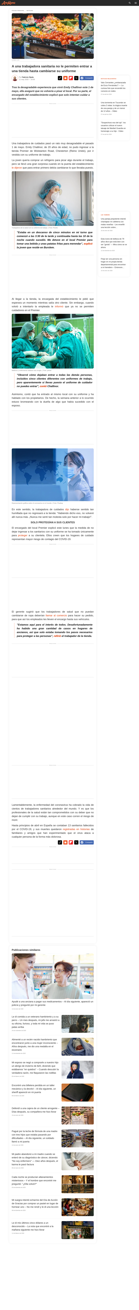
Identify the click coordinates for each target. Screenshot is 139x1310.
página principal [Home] (18, 10)
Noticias (30, 10)
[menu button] (135, 3)
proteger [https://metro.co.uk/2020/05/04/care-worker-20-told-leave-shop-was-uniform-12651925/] (22, 535)
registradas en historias (76, 829)
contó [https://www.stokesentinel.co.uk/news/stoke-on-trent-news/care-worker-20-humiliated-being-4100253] (43, 386)
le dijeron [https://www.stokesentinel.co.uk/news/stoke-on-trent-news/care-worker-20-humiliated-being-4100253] (17, 167)
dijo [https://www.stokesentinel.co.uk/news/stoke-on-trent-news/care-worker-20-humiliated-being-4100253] (67, 509)
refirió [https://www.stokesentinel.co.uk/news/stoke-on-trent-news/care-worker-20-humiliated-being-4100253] (57, 636)
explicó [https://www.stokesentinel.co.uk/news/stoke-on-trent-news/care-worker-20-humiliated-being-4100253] (88, 243)
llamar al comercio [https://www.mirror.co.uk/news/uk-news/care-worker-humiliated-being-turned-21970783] (56, 615)
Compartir (87, 78)
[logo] (8, 3)
